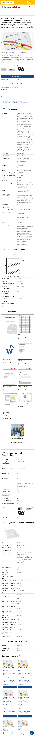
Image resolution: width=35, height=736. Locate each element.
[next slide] (33, 42)
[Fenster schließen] (33, 2)
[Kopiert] (32, 27)
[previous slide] (1, 42)
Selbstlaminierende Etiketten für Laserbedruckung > (14, 102)
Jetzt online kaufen (17, 76)
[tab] (17, 109)
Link (18, 498)
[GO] (30, 7)
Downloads (5, 96)
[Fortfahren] (29, 2)
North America (8, 2)
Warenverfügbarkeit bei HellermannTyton (13, 79)
